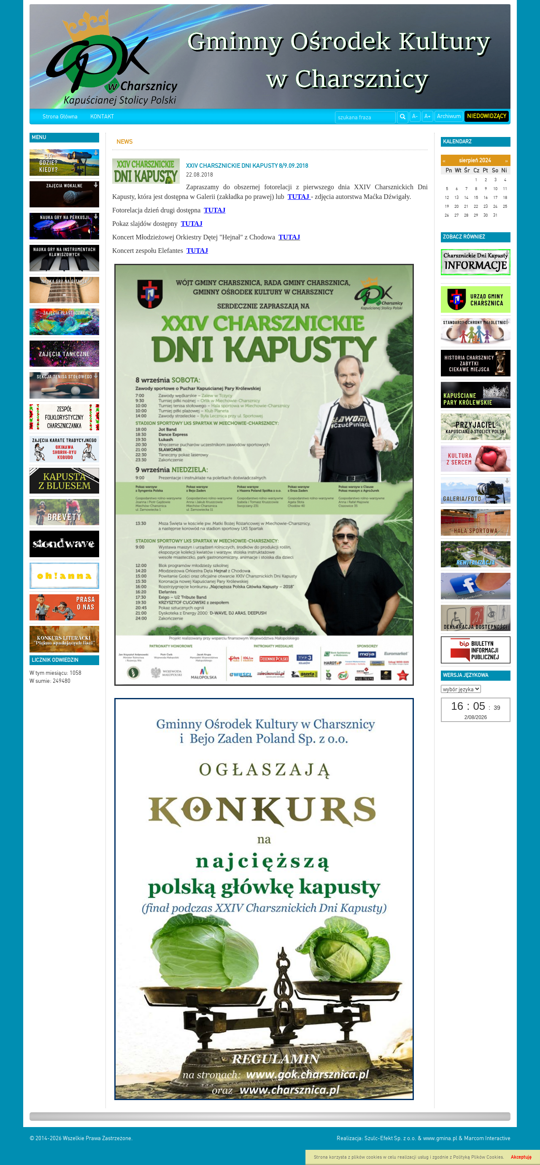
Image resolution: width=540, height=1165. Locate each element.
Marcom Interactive (487, 1138)
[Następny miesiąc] (506, 161)
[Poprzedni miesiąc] (444, 161)
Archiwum (449, 116)
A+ (427, 116)
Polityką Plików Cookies (478, 1157)
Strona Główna (60, 116)
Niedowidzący (486, 116)
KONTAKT (102, 116)
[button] (95, 154)
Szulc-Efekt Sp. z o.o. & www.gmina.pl (410, 1138)
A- (415, 116)
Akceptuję (521, 1157)
